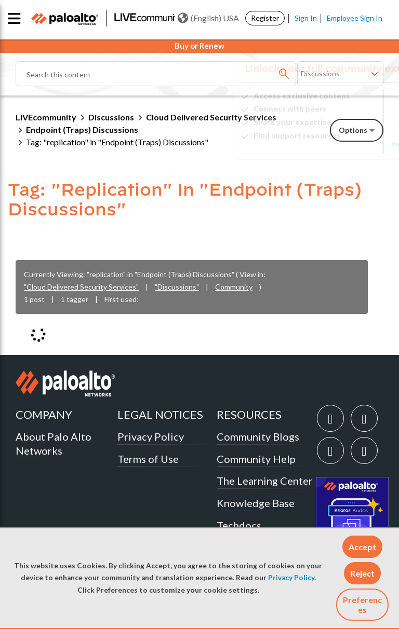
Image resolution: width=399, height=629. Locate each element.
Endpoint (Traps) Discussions (82, 129)
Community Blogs (258, 436)
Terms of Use (148, 459)
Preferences (362, 604)
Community (233, 286)
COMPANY (44, 414)
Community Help (256, 459)
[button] (362, 547)
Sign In (306, 17)
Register (265, 17)
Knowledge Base (256, 503)
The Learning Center (265, 480)
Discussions (111, 117)
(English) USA (208, 18)
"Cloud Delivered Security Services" (81, 286)
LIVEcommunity (46, 117)
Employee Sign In (354, 17)
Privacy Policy (291, 577)
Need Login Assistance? (336, 144)
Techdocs (239, 525)
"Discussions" (177, 286)
